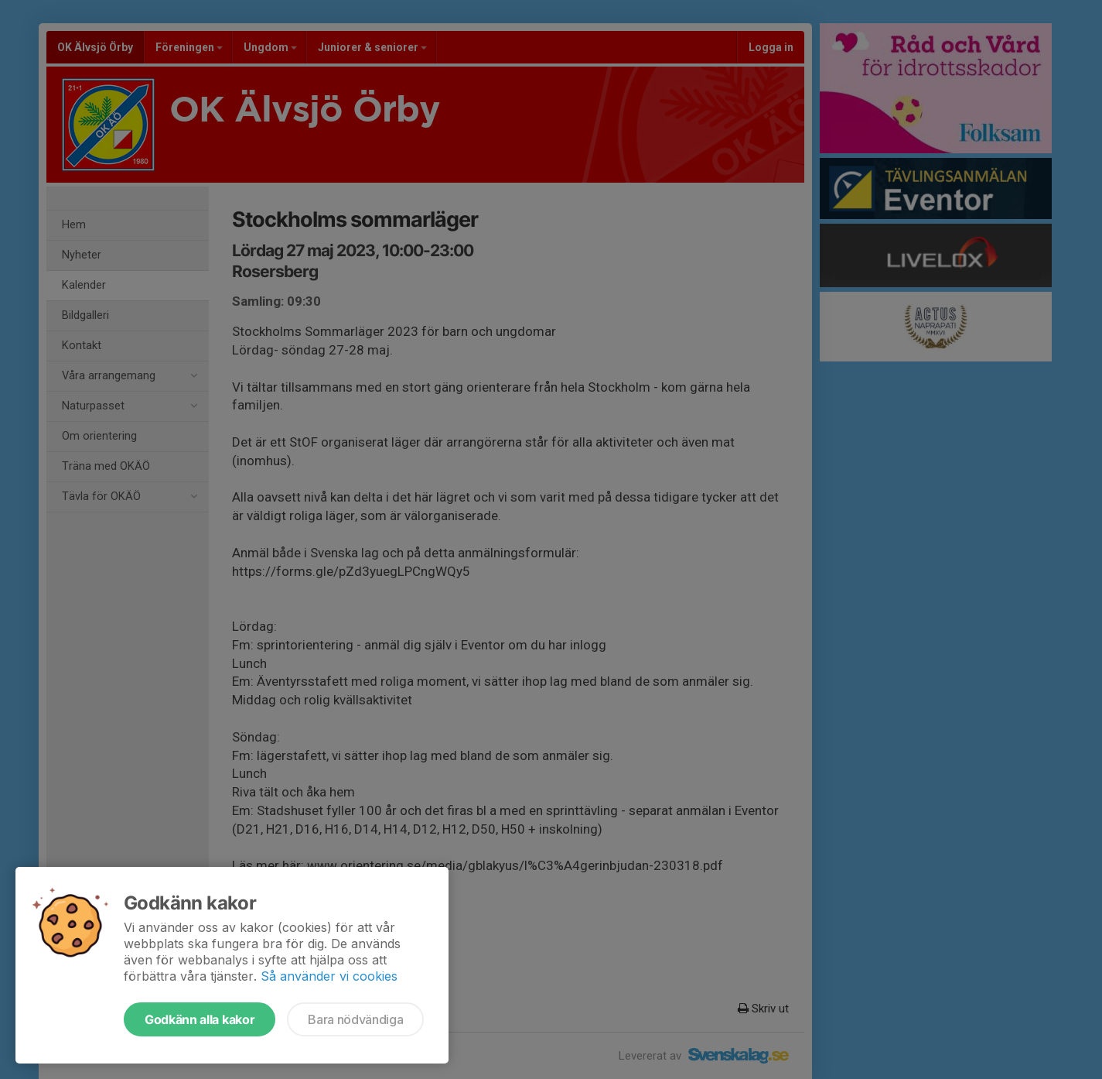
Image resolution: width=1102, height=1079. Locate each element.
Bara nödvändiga (355, 1019)
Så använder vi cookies (329, 976)
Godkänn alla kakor (199, 1019)
